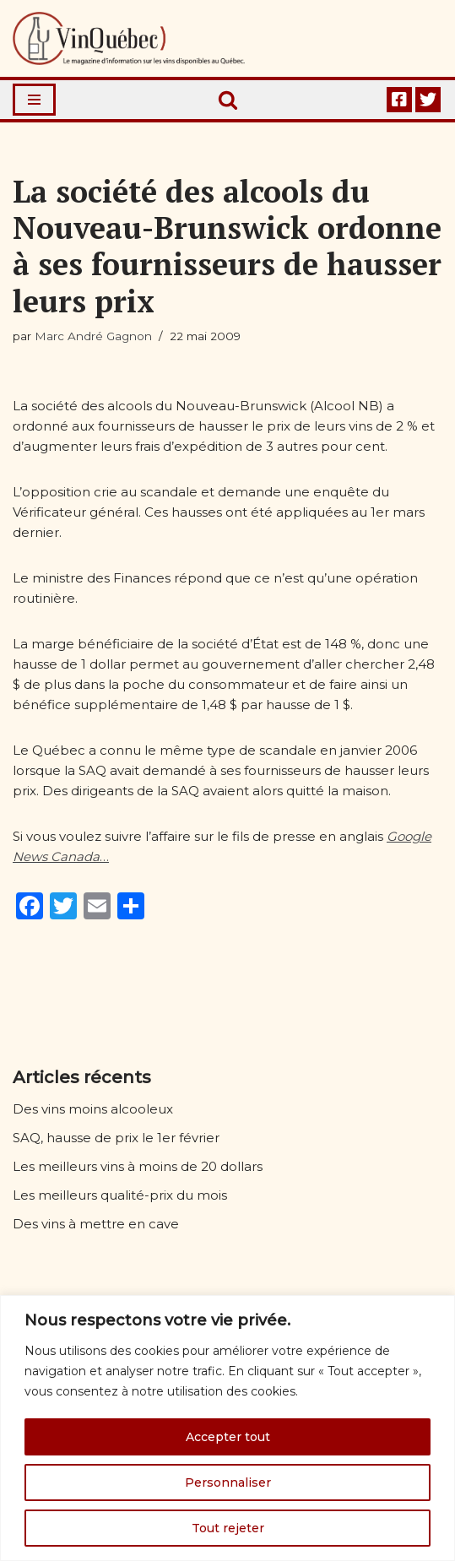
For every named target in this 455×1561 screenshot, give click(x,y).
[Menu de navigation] (34, 100)
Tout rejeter (228, 1528)
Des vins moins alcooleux (93, 1109)
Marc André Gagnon (93, 336)
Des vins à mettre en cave (96, 1224)
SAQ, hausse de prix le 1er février (116, 1138)
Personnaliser (228, 1482)
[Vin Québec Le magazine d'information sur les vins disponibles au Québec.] (129, 38)
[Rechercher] (228, 99)
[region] (227, 1428)
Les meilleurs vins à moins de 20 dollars (138, 1166)
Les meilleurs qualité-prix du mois (120, 1195)
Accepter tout (228, 1436)
